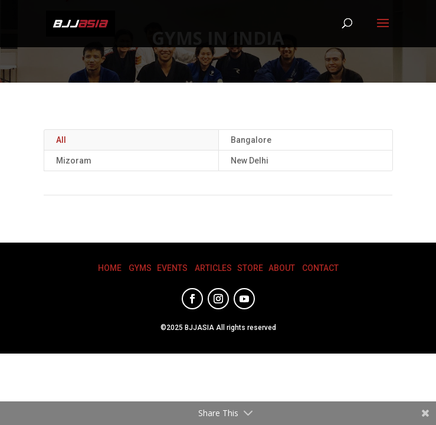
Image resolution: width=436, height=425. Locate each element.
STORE (250, 268)
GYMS (140, 268)
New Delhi (249, 160)
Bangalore (251, 140)
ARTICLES (213, 268)
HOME (110, 268)
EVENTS (172, 268)
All (61, 140)
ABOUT (281, 268)
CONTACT (320, 268)
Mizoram (73, 160)
